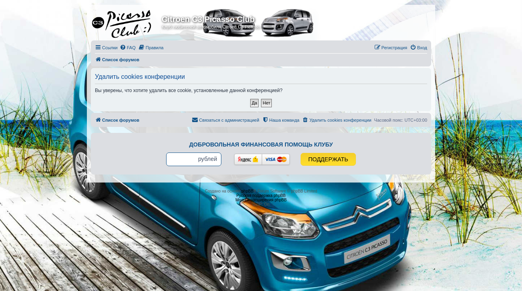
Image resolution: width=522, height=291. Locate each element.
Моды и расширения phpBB (261, 200)
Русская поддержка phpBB (260, 195)
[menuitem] (128, 47)
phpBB (247, 191)
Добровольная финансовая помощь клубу (261, 144)
